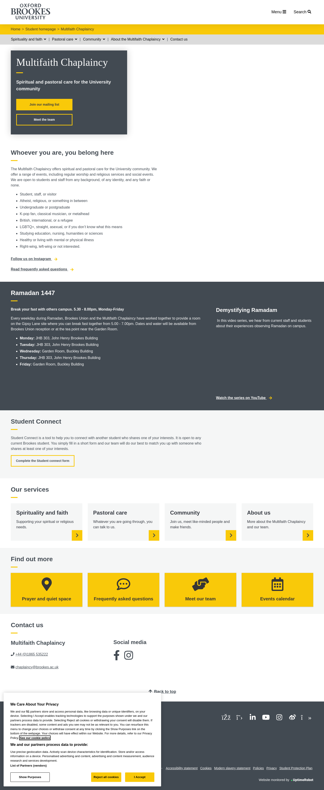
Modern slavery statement (232, 768)
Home (15, 29)
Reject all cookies (106, 777)
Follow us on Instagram (34, 259)
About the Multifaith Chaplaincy (137, 39)
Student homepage (40, 29)
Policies (258, 768)
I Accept (139, 777)
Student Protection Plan (295, 768)
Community (94, 39)
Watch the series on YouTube (244, 398)
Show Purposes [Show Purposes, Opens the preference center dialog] (30, 777)
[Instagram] (128, 657)
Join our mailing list (44, 104)
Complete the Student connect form (42, 461)
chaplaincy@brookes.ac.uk (36, 667)
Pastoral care (64, 39)
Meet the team (44, 119)
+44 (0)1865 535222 (31, 654)
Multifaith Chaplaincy (77, 29)
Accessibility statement (182, 768)
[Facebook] (116, 657)
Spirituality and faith (28, 39)
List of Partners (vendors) (28, 765)
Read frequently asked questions (42, 269)
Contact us (178, 39)
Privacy (271, 768)
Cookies (206, 768)
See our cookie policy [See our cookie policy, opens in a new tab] (35, 738)
